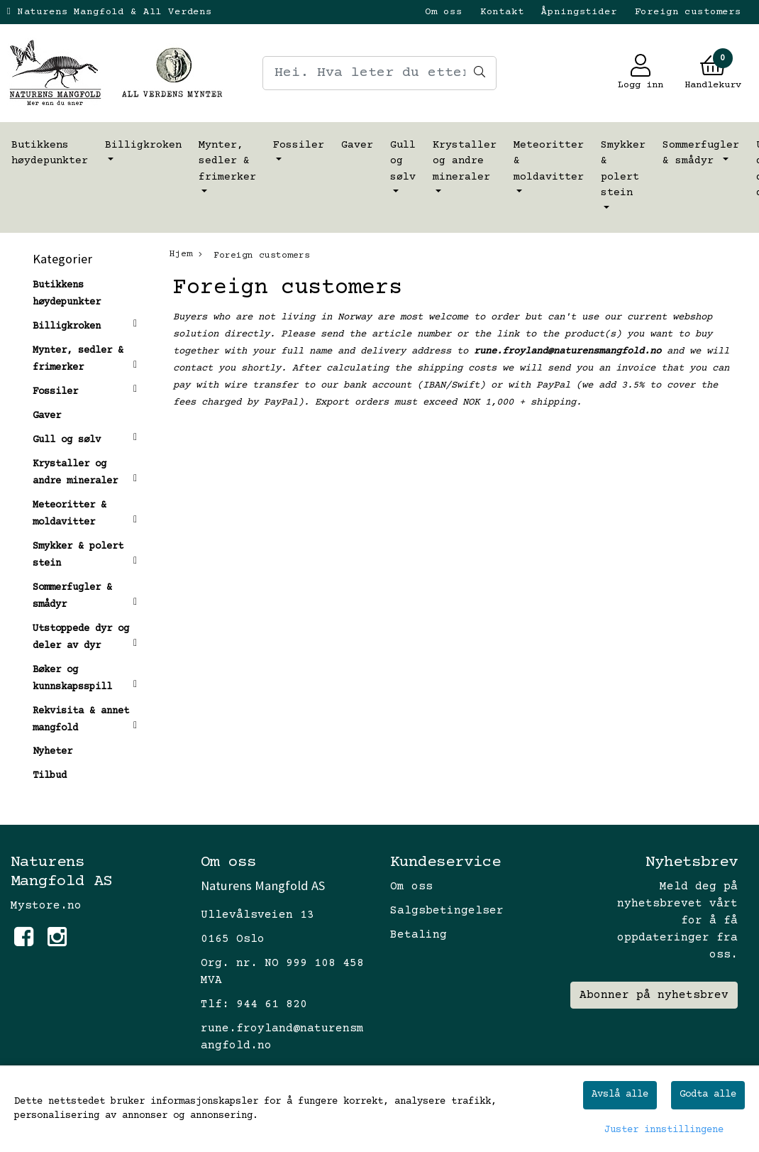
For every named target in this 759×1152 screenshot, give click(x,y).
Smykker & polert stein (623, 169)
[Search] (379, 73)
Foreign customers (688, 12)
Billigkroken (143, 145)
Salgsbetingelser (447, 910)
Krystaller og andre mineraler (465, 161)
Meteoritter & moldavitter (549, 161)
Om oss (443, 12)
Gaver (357, 145)
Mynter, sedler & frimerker (227, 161)
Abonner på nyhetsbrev (654, 995)
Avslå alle (620, 1094)
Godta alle (708, 1094)
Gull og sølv (403, 161)
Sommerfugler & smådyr (701, 153)
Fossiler (298, 145)
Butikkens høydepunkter (49, 153)
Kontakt (502, 12)
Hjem (181, 254)
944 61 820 (271, 1004)
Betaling (418, 934)
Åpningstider (578, 12)
